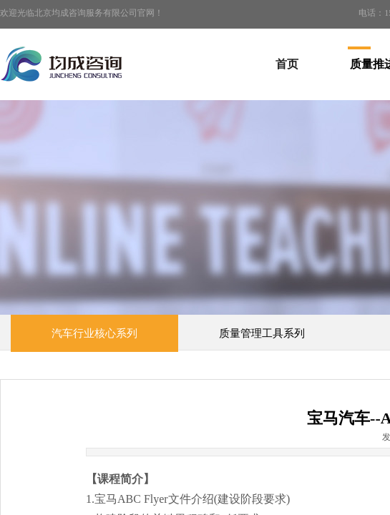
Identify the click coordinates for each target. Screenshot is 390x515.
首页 (287, 64)
